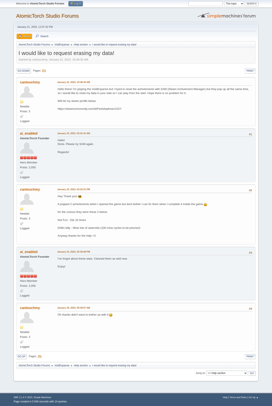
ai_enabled (29, 133)
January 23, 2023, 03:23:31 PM (73, 189)
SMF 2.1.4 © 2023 (23, 397)
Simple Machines (42, 397)
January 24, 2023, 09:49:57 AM (73, 307)
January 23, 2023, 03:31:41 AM (73, 133)
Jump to (200, 373)
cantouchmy (30, 82)
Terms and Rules (238, 397)
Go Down (24, 71)
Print (250, 71)
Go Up (21, 356)
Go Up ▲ (253, 397)
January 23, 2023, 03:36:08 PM (73, 251)
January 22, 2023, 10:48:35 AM (73, 82)
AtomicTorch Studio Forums (47, 16)
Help (225, 397)
